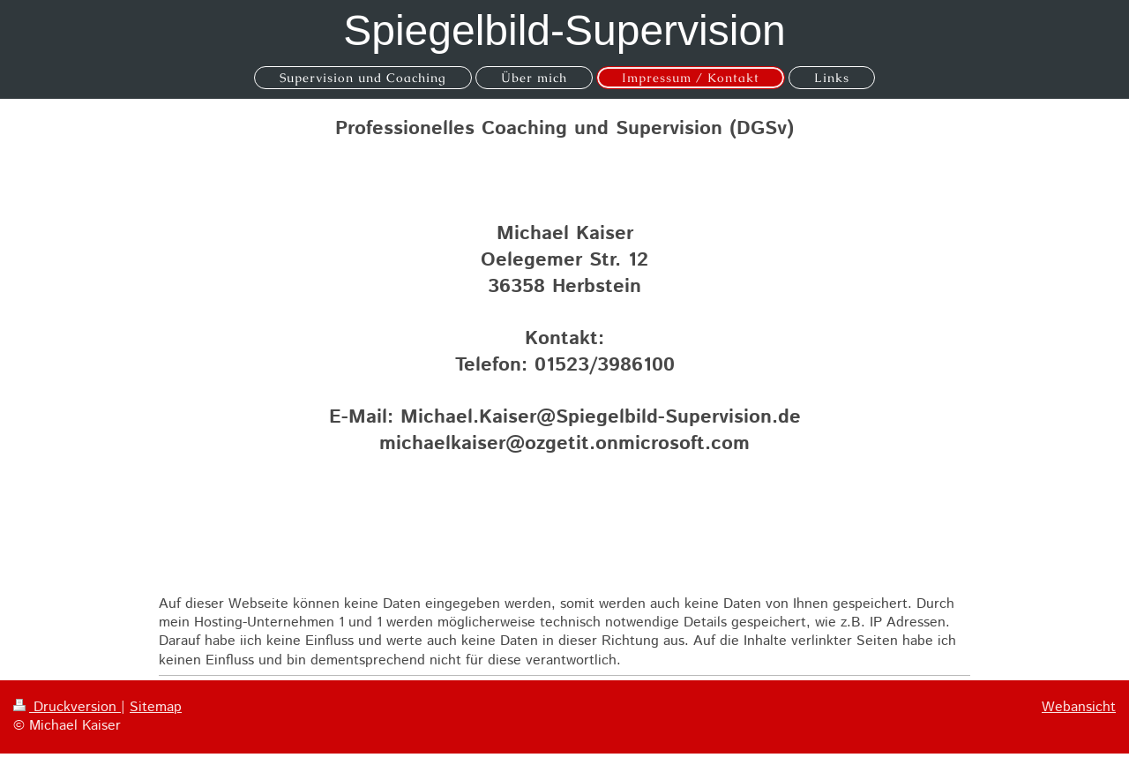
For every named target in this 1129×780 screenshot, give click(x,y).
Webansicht (1079, 707)
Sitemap (156, 707)
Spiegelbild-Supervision (564, 30)
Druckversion (67, 707)
